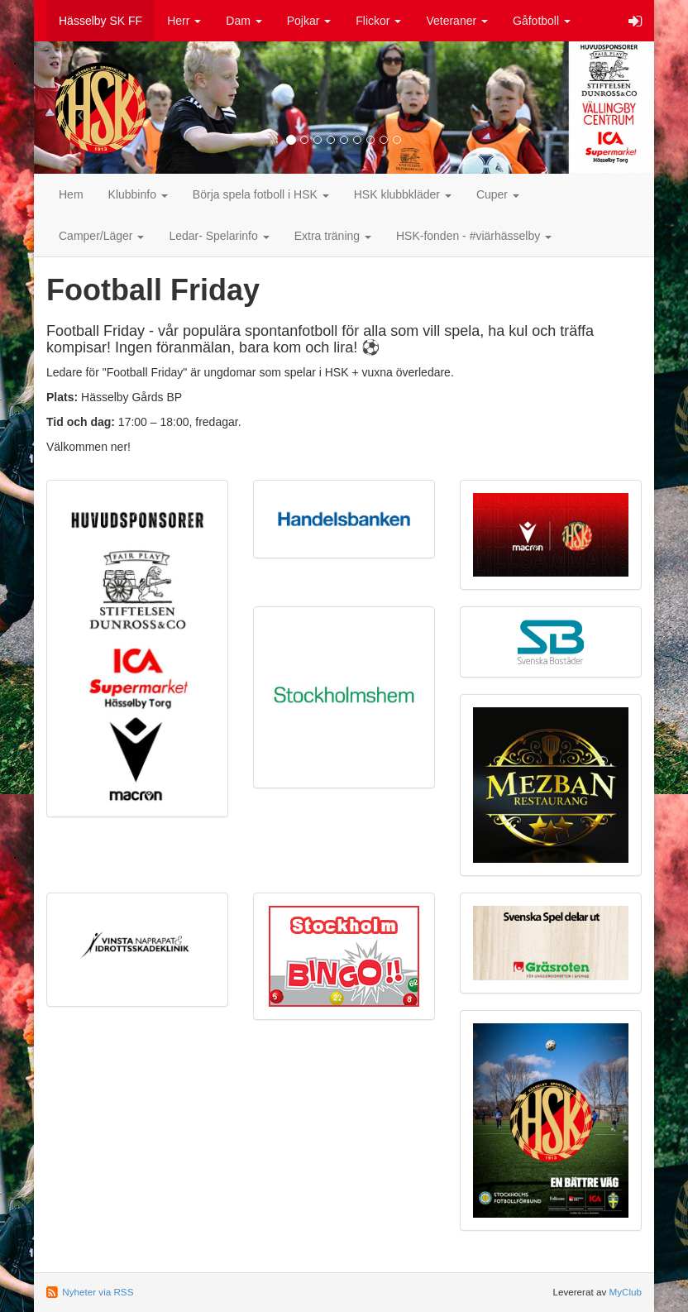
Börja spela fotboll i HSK (261, 194)
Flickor (378, 20)
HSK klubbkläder (403, 194)
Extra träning (332, 235)
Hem (71, 194)
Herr (184, 20)
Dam (243, 20)
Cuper (497, 194)
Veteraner (457, 20)
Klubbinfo (138, 194)
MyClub (625, 1291)
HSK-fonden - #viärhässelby (474, 235)
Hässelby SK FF (100, 20)
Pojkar (309, 20)
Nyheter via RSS (97, 1291)
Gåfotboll (542, 20)
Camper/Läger (101, 235)
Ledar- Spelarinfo (219, 235)
